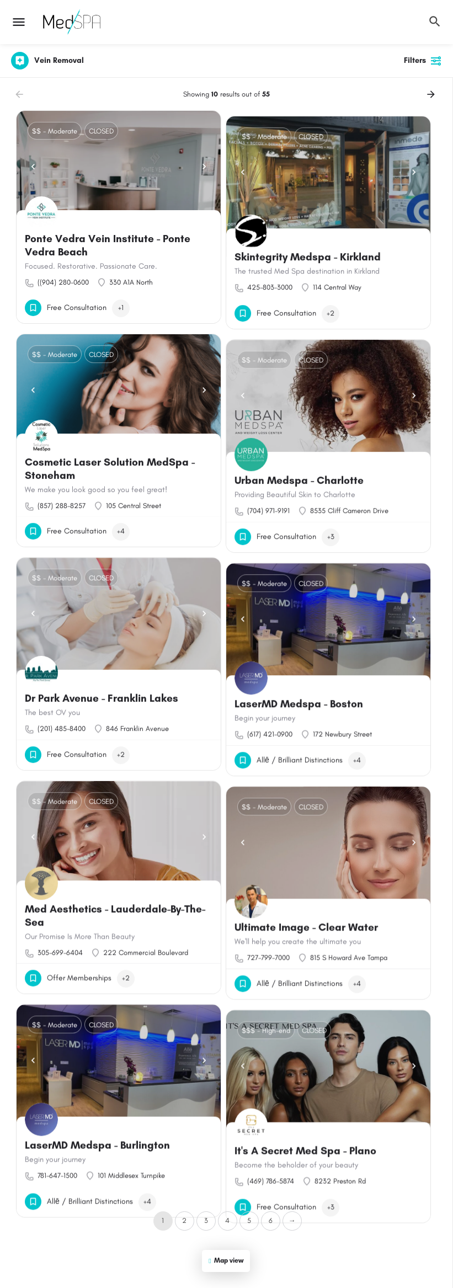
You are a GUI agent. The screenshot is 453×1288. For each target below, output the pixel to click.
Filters (423, 61)
